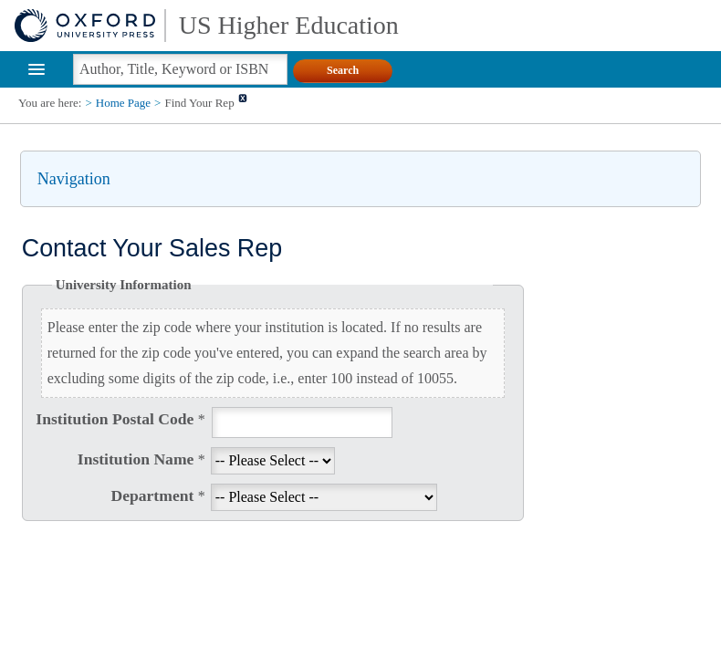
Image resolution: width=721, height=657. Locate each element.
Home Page (123, 103)
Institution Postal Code (120, 419)
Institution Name (141, 459)
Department (157, 495)
